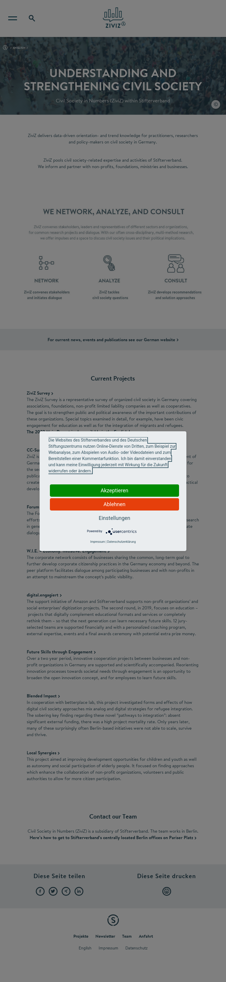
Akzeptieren (115, 490)
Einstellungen (114, 518)
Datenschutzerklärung (121, 541)
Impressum (97, 541)
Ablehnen (114, 504)
